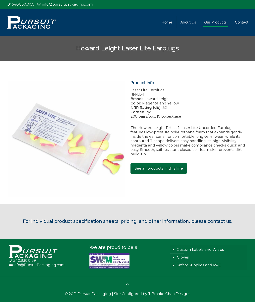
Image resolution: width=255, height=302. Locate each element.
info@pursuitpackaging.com (67, 4)
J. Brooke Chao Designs (169, 294)
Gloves (183, 257)
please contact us (211, 221)
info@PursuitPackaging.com (39, 265)
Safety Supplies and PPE (199, 265)
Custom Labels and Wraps (200, 249)
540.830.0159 (23, 4)
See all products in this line (159, 168)
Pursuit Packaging (94, 294)
